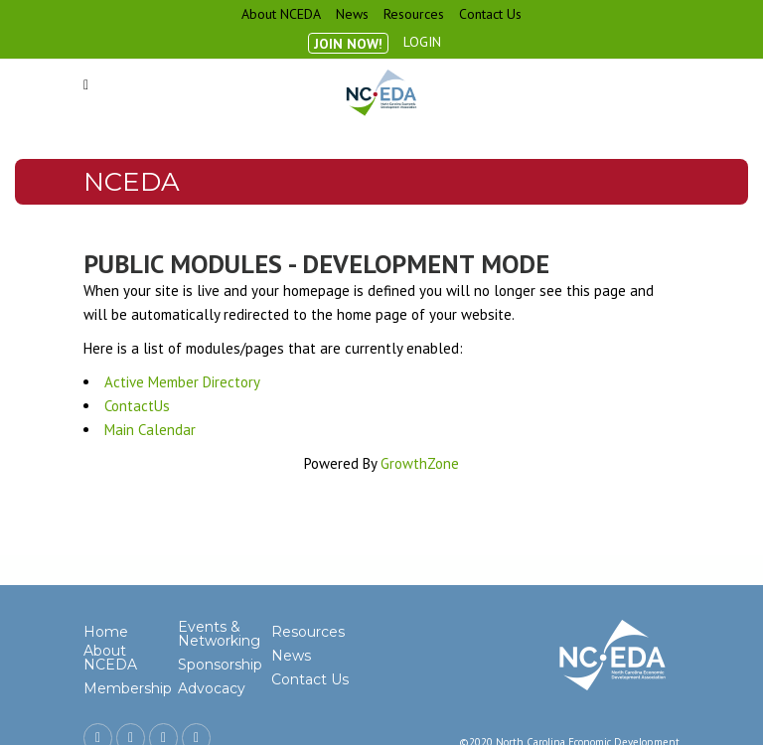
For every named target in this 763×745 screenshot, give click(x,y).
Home (105, 632)
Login (422, 42)
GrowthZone (420, 463)
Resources (413, 14)
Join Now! (348, 44)
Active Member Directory (182, 381)
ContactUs (137, 405)
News (352, 14)
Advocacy (211, 688)
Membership (127, 688)
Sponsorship (220, 664)
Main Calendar (150, 429)
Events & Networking (219, 634)
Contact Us (490, 14)
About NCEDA (281, 14)
